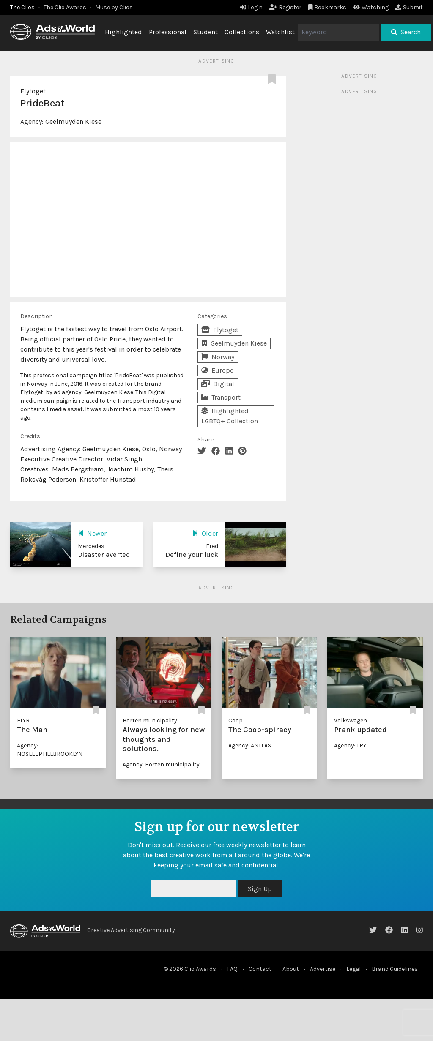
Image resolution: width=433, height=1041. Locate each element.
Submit (409, 7)
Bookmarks (327, 7)
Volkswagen (350, 720)
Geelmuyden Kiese (73, 121)
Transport (221, 397)
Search (406, 32)
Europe (217, 370)
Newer (92, 533)
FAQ (232, 969)
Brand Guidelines (395, 969)
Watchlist (280, 32)
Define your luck (191, 554)
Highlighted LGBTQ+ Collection (229, 416)
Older (205, 533)
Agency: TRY (350, 745)
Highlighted (123, 32)
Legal (353, 969)
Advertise (322, 969)
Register (285, 7)
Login (251, 7)
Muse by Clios (114, 7)
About (290, 969)
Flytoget (33, 91)
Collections (242, 32)
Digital (217, 384)
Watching (371, 7)
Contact (260, 969)
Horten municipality (150, 720)
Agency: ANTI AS (249, 745)
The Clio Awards (65, 7)
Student (205, 32)
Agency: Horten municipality (161, 764)
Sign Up (260, 889)
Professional (167, 32)
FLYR (23, 720)
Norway (217, 357)
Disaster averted (104, 554)
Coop (235, 720)
